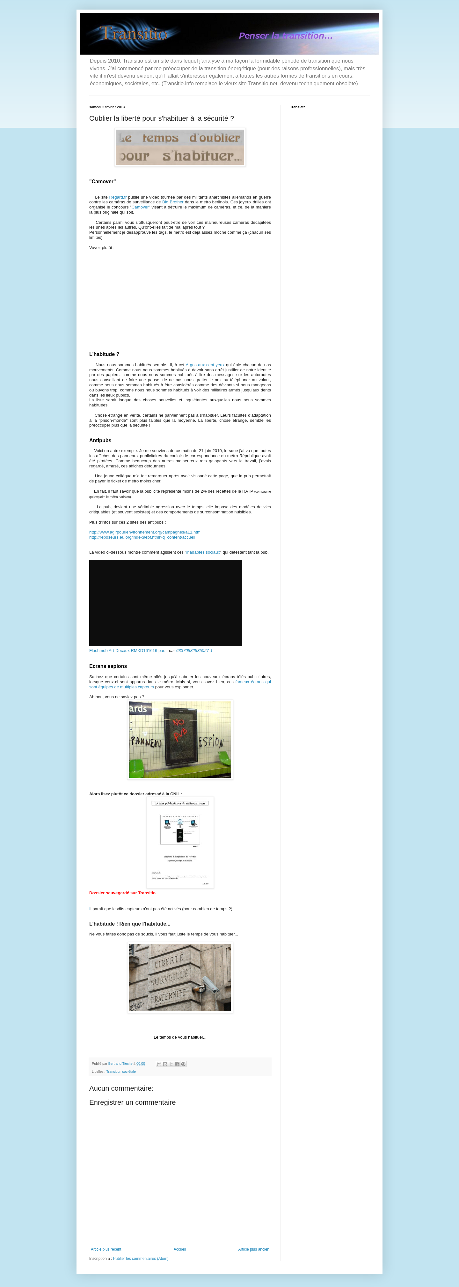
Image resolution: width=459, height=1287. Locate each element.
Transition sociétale (121, 1071)
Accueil (180, 1249)
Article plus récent (106, 1249)
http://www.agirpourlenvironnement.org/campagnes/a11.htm (144, 532)
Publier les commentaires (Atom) (141, 1258)
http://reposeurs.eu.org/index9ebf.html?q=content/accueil (142, 537)
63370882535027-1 (194, 650)
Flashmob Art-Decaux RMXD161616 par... (128, 650)
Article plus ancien (253, 1249)
